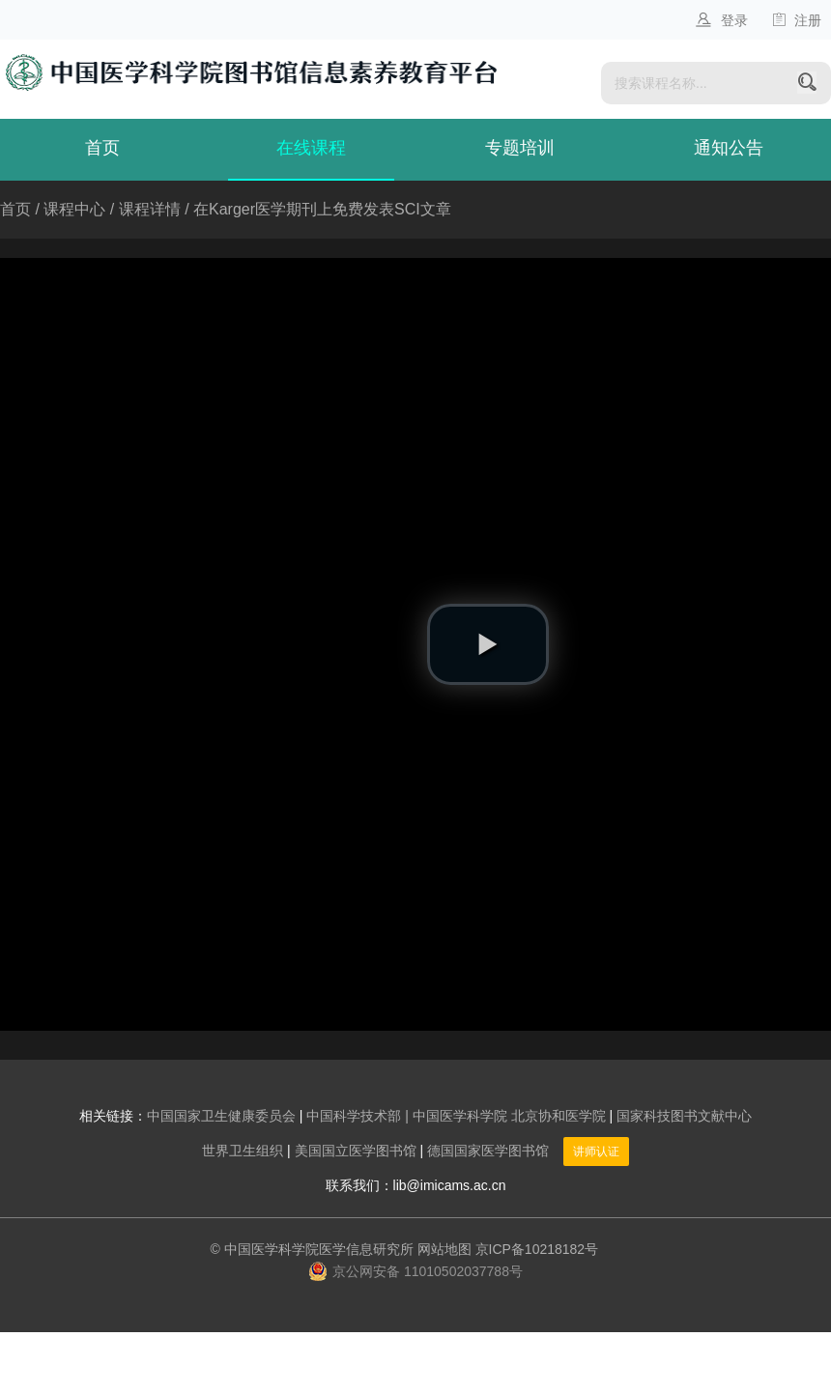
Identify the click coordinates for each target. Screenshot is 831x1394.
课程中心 (74, 209)
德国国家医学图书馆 (488, 1150)
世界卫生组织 (242, 1150)
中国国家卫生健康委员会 (221, 1116)
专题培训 (520, 147)
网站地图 (444, 1249)
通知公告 (728, 147)
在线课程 (311, 147)
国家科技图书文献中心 (684, 1116)
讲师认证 (596, 1151)
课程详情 (150, 209)
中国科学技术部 (353, 1116)
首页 (102, 147)
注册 (796, 20)
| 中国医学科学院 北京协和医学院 (505, 1116)
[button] (488, 644)
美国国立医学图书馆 (355, 1150)
